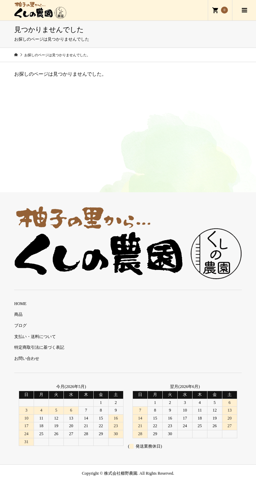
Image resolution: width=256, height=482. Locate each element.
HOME (20, 303)
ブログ (20, 325)
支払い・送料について (35, 336)
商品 (18, 314)
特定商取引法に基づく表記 (39, 347)
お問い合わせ (26, 358)
